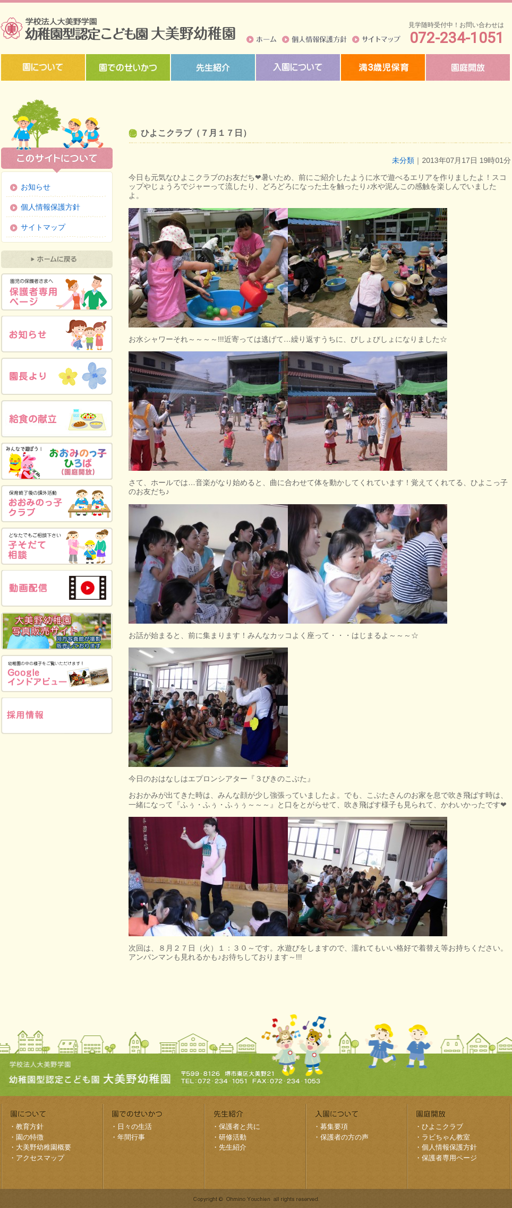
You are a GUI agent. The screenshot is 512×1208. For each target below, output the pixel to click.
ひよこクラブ (442, 1127)
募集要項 (334, 1127)
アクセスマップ (40, 1158)
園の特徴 (30, 1137)
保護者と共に (239, 1127)
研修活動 (232, 1137)
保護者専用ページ (449, 1158)
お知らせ (35, 187)
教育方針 (30, 1127)
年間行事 (131, 1137)
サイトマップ (376, 39)
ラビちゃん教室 (446, 1137)
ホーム (261, 39)
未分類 (403, 160)
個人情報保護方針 (314, 39)
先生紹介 (232, 1147)
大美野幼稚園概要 (43, 1147)
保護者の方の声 (344, 1137)
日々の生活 (134, 1127)
